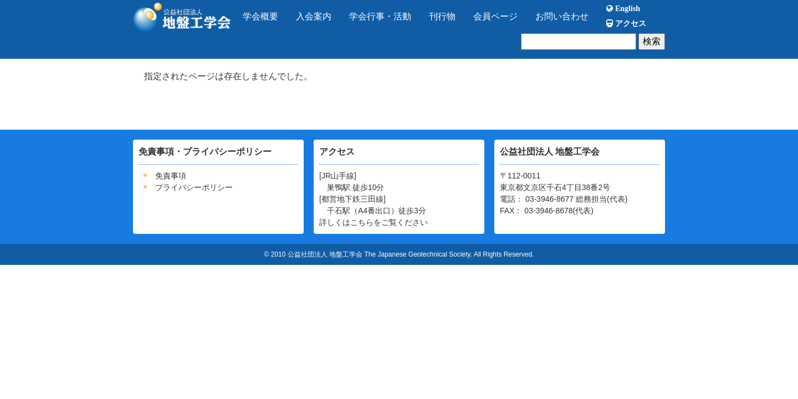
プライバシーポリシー (194, 187)
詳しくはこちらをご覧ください (373, 222)
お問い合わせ (562, 16)
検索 (652, 41)
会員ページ (495, 16)
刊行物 (442, 16)
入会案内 (313, 16)
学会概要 (260, 16)
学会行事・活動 (380, 16)
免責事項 (170, 175)
